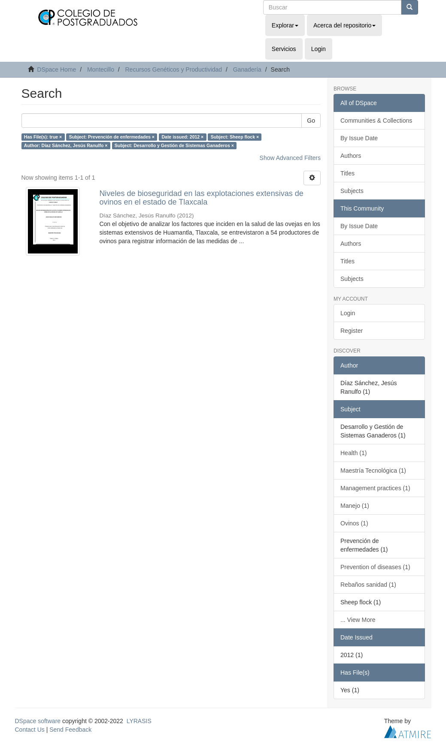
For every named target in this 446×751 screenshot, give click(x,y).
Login (347, 313)
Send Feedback (70, 729)
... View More (357, 619)
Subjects (352, 190)
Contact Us (30, 729)
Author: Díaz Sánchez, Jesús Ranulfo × (66, 145)
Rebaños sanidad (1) (368, 584)
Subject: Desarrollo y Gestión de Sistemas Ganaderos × (174, 145)
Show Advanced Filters (290, 157)
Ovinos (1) (354, 523)
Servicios (284, 48)
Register (351, 330)
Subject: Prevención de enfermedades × (112, 136)
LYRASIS (139, 721)
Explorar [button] (285, 25)
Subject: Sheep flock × (235, 136)
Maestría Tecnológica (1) (373, 470)
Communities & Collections (376, 120)
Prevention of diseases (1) (375, 567)
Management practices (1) (375, 488)
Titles (347, 173)
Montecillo (100, 69)
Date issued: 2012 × (182, 136)
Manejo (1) (354, 505)
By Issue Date (359, 138)
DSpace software (38, 721)
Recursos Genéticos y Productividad (173, 69)
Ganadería (247, 69)
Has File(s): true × (43, 136)
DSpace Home (56, 69)
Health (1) (353, 452)
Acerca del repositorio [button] (344, 25)
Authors (350, 155)
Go (311, 120)
